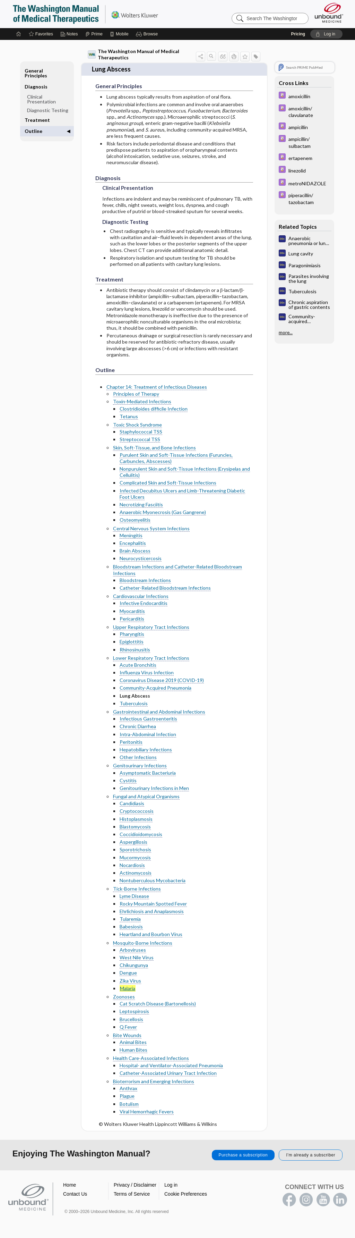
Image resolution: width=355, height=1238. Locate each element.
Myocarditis (132, 611)
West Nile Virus (137, 957)
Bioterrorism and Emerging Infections (153, 1081)
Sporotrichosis (135, 849)
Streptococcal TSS (140, 439)
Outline (33, 131)
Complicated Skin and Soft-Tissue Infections (168, 483)
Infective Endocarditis (143, 603)
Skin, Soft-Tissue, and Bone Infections (154, 447)
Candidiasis (132, 803)
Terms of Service (132, 1194)
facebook (289, 1200)
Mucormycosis (135, 857)
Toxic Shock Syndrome (137, 425)
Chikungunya (134, 965)
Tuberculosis (134, 703)
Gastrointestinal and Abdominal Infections (159, 712)
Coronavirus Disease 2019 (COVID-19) (162, 680)
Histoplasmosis (136, 819)
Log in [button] (171, 1185)
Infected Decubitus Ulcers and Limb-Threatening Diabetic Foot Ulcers (182, 494)
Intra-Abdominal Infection (148, 734)
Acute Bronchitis (138, 665)
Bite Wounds (127, 1035)
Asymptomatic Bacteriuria (148, 773)
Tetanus (129, 416)
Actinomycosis (135, 873)
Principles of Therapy (136, 394)
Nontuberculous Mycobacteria (152, 880)
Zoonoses (124, 997)
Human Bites (133, 1050)
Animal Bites (133, 1042)
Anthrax (128, 1088)
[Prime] (94, 34)
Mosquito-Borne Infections (142, 943)
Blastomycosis (135, 826)
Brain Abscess (135, 551)
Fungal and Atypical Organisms (146, 796)
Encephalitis (133, 543)
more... (286, 332)
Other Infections (138, 757)
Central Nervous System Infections (151, 528)
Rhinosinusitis (135, 649)
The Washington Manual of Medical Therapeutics (133, 54)
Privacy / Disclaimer (135, 1185)
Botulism (129, 1104)
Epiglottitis (132, 642)
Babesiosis (131, 926)
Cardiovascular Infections (140, 596)
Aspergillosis (133, 842)
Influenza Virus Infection (147, 672)
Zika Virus (130, 981)
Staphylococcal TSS (141, 432)
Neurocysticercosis (141, 558)
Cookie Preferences (185, 1194)
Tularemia (130, 919)
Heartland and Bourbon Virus (151, 934)
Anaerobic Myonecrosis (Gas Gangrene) (163, 512)
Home (69, 1185)
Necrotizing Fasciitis (141, 504)
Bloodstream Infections (145, 580)
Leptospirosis (134, 1011)
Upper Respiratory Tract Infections (151, 627)
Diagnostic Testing (47, 110)
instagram (306, 1200)
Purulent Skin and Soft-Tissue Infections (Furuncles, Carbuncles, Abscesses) (176, 458)
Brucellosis (131, 1019)
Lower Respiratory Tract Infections (151, 658)
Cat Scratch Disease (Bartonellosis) (158, 1004)
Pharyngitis (132, 634)
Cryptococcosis (137, 811)
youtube (323, 1200)
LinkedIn (340, 1200)
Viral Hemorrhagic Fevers (147, 1111)
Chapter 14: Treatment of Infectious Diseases (156, 387)
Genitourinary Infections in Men (154, 788)
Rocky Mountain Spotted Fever (153, 904)
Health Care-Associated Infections (151, 1058)
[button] (148, 34)
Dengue (128, 973)
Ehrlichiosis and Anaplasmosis (152, 911)
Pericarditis (132, 619)
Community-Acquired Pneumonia (155, 688)
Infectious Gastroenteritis (148, 719)
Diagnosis (36, 87)
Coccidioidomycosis (141, 834)
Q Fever (128, 1027)
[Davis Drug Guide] (304, 96)
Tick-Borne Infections (137, 889)
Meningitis (131, 535)
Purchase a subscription (243, 1155)
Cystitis (128, 780)
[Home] (18, 34)
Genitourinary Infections (140, 765)
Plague (127, 1096)
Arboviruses (133, 950)
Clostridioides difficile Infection (154, 409)
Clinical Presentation (41, 99)
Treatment (37, 120)
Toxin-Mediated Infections (142, 401)
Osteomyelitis (135, 520)
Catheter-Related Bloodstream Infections (165, 588)
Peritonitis (131, 742)
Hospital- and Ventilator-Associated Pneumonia (171, 1065)
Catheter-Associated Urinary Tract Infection (168, 1073)
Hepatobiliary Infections (146, 749)
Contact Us (75, 1194)
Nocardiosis (132, 865)
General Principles (36, 73)
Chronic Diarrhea (138, 726)
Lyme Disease (134, 896)
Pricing (298, 34)
